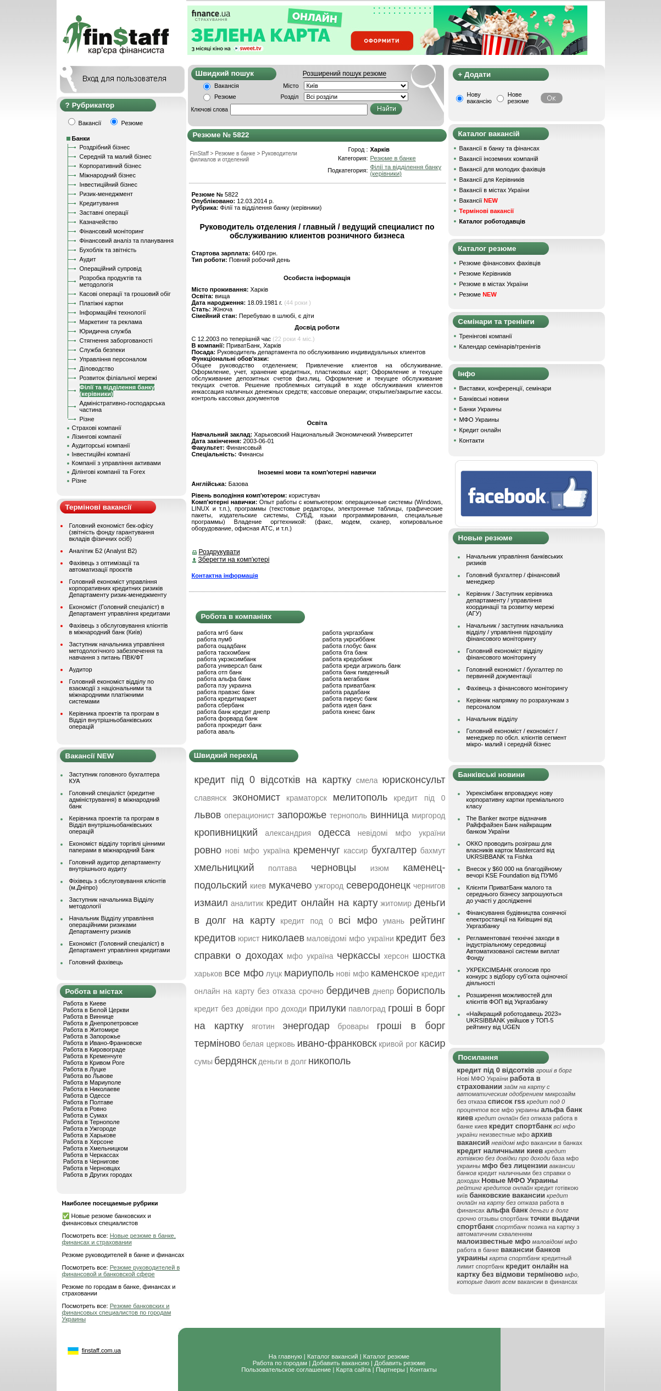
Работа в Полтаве (88, 1102)
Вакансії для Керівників (492, 179)
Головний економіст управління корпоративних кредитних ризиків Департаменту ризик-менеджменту (118, 588)
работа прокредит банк (229, 725)
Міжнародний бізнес (108, 175)
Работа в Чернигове (91, 1161)
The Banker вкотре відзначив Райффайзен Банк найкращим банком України (509, 825)
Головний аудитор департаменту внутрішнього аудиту (115, 865)
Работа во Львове (88, 1075)
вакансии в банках (556, 1142)
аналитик (247, 903)
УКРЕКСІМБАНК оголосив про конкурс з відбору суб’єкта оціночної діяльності (517, 976)
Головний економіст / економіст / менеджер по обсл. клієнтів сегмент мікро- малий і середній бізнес (516, 737)
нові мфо (352, 973)
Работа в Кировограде (94, 1049)
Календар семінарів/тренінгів (500, 346)
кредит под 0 (306, 921)
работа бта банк (345, 652)
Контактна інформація (225, 575)
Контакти (472, 440)
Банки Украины (480, 409)
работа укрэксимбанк (227, 659)
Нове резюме (518, 97)
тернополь (348, 815)
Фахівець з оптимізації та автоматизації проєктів (104, 566)
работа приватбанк (349, 685)
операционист (249, 815)
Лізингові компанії (96, 436)
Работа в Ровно (85, 1108)
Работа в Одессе (86, 1095)
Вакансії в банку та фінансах (499, 148)
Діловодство (97, 368)
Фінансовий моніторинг (112, 231)
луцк (274, 973)
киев (258, 885)
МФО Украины (479, 419)
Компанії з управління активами (116, 463)
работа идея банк (347, 705)
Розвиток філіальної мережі (118, 378)
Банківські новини (484, 398)
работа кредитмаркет (227, 698)
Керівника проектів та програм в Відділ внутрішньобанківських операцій (114, 720)
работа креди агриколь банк (362, 665)
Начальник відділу (492, 719)
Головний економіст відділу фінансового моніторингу (504, 654)
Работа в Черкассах (91, 1155)
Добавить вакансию (340, 1363)
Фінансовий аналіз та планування (127, 240)
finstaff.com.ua (101, 1350)
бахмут (433, 850)
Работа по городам (280, 1363)
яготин (263, 1026)
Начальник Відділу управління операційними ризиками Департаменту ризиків (111, 925)
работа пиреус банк (350, 698)
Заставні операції (104, 212)
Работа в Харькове (89, 1135)
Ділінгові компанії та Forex (109, 471)
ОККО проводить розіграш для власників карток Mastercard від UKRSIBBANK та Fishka (510, 850)
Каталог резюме (386, 1356)
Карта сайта (353, 1369)
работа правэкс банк (226, 692)
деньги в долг (282, 1061)
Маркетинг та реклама (111, 322)
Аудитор (80, 669)
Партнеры (390, 1369)
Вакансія (226, 85)
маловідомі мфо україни (350, 938)
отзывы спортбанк (503, 1218)
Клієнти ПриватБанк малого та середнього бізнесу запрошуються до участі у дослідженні (514, 894)
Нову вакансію (479, 97)
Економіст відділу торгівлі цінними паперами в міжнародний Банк (117, 846)
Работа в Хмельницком (95, 1148)
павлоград (366, 1008)
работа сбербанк (220, 705)
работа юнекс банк (349, 711)
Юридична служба (105, 331)
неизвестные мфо (504, 1134)
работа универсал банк (229, 665)
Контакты (423, 1369)
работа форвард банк (227, 718)
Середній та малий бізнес (116, 156)
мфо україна (310, 956)
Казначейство (99, 222)
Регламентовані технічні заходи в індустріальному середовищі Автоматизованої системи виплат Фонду (513, 948)
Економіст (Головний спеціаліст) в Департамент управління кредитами (119, 610)
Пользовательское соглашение (286, 1369)
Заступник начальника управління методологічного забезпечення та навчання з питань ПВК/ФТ (117, 651)
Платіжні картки (102, 303)
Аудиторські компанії (101, 445)
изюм (379, 868)
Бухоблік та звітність (108, 250)
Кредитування (99, 203)
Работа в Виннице (88, 1016)
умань (393, 921)
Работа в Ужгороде (89, 1128)
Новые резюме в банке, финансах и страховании (119, 1238)
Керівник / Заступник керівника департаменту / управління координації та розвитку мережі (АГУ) (510, 603)
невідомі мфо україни (402, 833)
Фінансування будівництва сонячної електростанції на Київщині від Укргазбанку (516, 919)
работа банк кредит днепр (233, 711)
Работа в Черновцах (91, 1168)
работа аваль (216, 731)
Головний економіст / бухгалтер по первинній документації (514, 672)
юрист (249, 938)
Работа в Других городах (97, 1174)
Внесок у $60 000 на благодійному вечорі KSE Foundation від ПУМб (514, 872)
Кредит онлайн (480, 430)
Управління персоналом (113, 359)
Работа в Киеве (85, 1003)
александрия (288, 833)
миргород (428, 815)
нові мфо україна (257, 850)
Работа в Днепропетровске (100, 1023)
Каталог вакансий (332, 1356)
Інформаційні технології (113, 312)
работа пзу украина (224, 685)
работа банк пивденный (356, 672)
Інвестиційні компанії (101, 454)
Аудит (88, 259)
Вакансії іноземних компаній (498, 158)
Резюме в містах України (493, 284)
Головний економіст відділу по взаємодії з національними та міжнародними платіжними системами (111, 691)
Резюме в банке (392, 158)
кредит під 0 (419, 798)
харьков (209, 973)
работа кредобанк (348, 659)
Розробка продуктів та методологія (111, 281)
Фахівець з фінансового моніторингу (517, 688)
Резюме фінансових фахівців (500, 263)
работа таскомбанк (224, 652)
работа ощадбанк (221, 646)
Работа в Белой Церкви (96, 1010)
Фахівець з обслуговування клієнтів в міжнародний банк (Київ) (118, 628)
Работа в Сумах (85, 1115)
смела (367, 780)
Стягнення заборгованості (116, 340)
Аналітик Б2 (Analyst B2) (103, 551)
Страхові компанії (96, 427)
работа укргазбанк (348, 632)
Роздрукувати (219, 552)
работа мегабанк (346, 678)
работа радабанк (346, 692)
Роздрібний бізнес (105, 147)
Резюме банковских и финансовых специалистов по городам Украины (116, 1312)
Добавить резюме (399, 1363)
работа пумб (214, 639)
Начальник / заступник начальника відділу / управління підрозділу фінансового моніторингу (515, 632)
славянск (211, 798)
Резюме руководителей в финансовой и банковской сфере (121, 1270)
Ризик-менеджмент (106, 194)
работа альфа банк (224, 678)
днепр (383, 991)
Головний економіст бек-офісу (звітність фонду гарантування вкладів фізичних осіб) (111, 532)
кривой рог (398, 1044)
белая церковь (268, 1044)
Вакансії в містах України (494, 190)
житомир (396, 903)
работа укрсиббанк (349, 639)
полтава (282, 868)
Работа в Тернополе (91, 1122)
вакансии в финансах (547, 1281)
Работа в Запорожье (91, 1036)
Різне (87, 419)
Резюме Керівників (485, 273)
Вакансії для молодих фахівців (502, 169)
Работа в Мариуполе (92, 1082)
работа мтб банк (220, 632)
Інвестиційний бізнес (108, 184)
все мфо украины (514, 1110)
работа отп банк (219, 672)
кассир (355, 850)
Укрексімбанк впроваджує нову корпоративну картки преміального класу (515, 799)
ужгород (329, 885)
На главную (285, 1356)
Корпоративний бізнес (111, 166)
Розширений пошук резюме (344, 73)
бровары (353, 1026)
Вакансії (478, 200)
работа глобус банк (349, 646)
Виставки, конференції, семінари (505, 388)
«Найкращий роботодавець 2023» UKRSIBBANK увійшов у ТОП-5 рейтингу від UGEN (514, 1020)
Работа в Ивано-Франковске (102, 1043)
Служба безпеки (102, 350)
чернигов (429, 885)
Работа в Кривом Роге (94, 1062)
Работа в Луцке (84, 1069)
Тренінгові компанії (485, 336)
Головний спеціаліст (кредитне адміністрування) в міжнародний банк (114, 799)
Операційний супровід (111, 268)
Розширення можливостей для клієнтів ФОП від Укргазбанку (509, 998)
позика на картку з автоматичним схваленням (518, 1230)
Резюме (225, 96)
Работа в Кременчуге (93, 1056)
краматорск (306, 798)
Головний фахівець (96, 962)
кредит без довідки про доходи (251, 1008)
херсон (396, 956)
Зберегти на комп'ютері (234, 559)
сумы (204, 1061)
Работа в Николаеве (91, 1089)
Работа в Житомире (91, 1029)
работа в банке (478, 1250)
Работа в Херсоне (88, 1141)
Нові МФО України (482, 1078)
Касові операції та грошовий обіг (125, 294)
